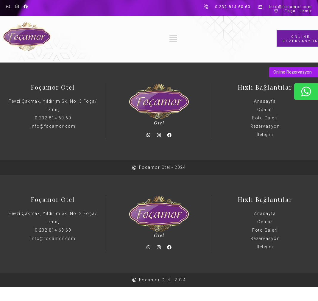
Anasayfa (265, 101)
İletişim (265, 134)
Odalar (264, 109)
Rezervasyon (265, 126)
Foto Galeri (265, 118)
